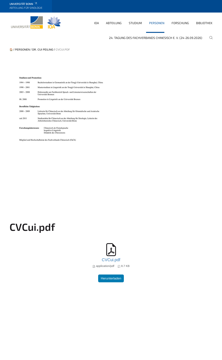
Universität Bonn (23, 4)
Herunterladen (111, 278)
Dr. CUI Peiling (42, 49)
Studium (135, 23)
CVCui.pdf (111, 260)
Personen (156, 23)
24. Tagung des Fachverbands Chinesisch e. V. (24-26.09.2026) (155, 38)
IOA (96, 23)
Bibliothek (204, 23)
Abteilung (114, 23)
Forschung (180, 23)
